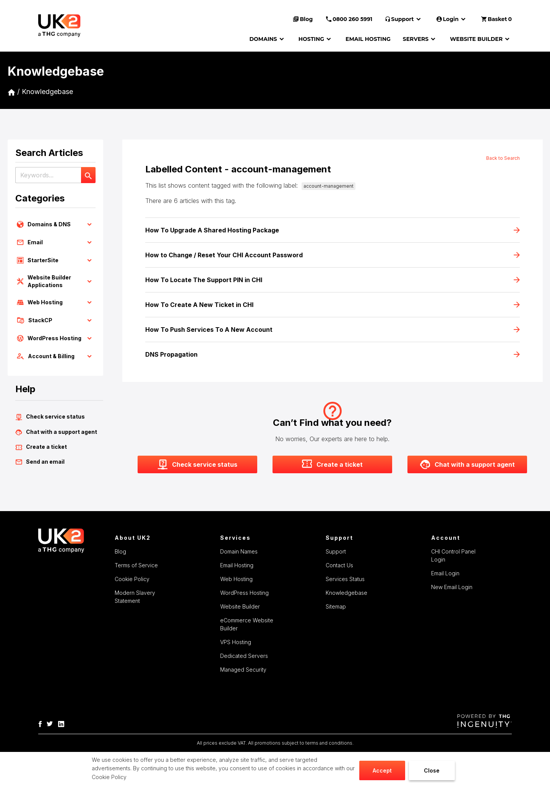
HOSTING (316, 39)
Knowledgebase (47, 92)
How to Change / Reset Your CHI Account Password (332, 255)
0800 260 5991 (349, 19)
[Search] (88, 175)
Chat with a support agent (56, 432)
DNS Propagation (332, 354)
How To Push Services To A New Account (332, 329)
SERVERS (420, 39)
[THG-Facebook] (42, 723)
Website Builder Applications (55, 281)
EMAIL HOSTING (368, 39)
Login (452, 19)
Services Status (345, 579)
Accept (382, 770)
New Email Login (451, 587)
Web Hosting (55, 302)
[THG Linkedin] (63, 723)
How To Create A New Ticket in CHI (332, 304)
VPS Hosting (235, 642)
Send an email (40, 461)
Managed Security (243, 669)
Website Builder (240, 606)
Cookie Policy (109, 777)
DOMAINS (267, 39)
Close (432, 770)
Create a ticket (41, 446)
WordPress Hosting (55, 338)
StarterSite (55, 260)
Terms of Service (136, 565)
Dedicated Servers (244, 656)
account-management (328, 186)
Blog (303, 19)
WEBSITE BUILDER (481, 39)
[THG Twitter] (51, 723)
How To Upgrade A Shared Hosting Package (332, 230)
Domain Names (239, 551)
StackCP (55, 320)
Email (55, 242)
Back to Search (503, 158)
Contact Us (339, 565)
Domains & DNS (55, 224)
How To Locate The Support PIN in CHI (332, 280)
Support (404, 19)
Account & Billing (55, 356)
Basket (496, 19)
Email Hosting (236, 565)
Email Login (445, 573)
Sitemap (336, 606)
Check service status (50, 416)
